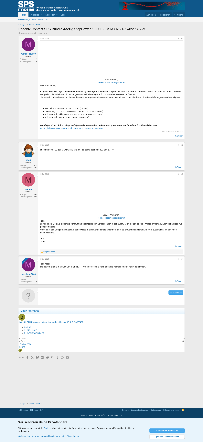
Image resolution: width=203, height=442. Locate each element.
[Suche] (179, 14)
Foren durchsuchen (40, 19)
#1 (182, 39)
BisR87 (27, 327)
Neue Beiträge (24, 19)
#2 (182, 145)
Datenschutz (156, 410)
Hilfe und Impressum (171, 410)
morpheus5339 (27, 33)
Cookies (23, 410)
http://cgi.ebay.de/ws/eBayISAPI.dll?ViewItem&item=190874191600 (71, 128)
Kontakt (125, 410)
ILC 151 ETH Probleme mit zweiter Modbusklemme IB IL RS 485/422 (50, 322)
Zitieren (180, 136)
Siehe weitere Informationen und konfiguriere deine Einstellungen (49, 436)
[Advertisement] (57, 59)
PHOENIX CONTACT (34, 333)
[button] (41, 14)
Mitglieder (50, 15)
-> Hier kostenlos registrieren (111, 82)
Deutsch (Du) (36, 410)
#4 (182, 259)
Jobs (63, 15)
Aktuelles (35, 15)
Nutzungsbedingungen (140, 410)
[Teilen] (178, 38)
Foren (23, 15)
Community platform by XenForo (101, 415)
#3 (182, 174)
